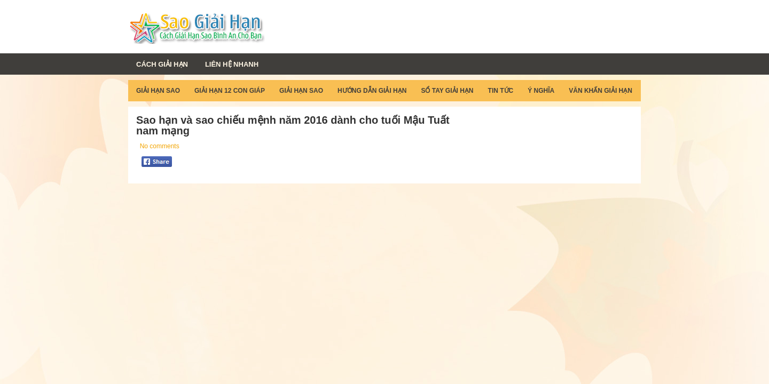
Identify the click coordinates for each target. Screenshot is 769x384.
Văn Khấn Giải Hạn (600, 90)
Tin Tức (501, 90)
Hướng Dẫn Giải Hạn (372, 90)
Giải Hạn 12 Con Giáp (229, 90)
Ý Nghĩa (541, 90)
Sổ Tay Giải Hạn (447, 90)
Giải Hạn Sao (158, 90)
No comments (159, 146)
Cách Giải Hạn (162, 64)
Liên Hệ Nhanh (231, 64)
